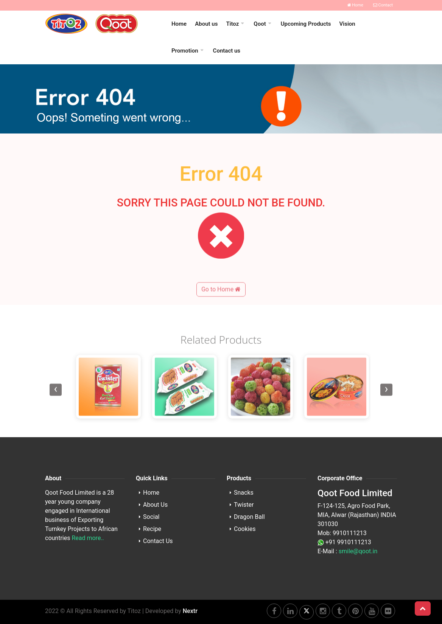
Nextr (190, 611)
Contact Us (158, 541)
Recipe (152, 528)
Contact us (226, 50)
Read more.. (88, 538)
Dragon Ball (249, 516)
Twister (244, 504)
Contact (383, 5)
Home (355, 5)
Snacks (244, 492)
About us (206, 23)
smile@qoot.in (358, 551)
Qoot (260, 23)
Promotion (184, 50)
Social (151, 516)
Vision (347, 23)
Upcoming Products (306, 23)
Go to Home (221, 309)
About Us (155, 504)
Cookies (244, 528)
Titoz (232, 23)
